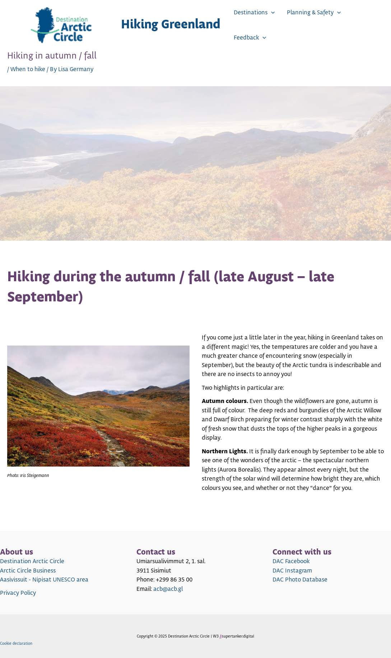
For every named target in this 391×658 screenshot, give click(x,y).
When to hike (27, 69)
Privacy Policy (18, 593)
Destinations (254, 12)
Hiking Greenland (170, 25)
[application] (271, 12)
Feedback (250, 37)
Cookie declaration (16, 643)
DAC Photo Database (300, 579)
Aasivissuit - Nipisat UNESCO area (44, 579)
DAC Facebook (291, 561)
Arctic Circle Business (28, 570)
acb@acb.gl (168, 589)
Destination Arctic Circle (32, 561)
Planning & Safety (314, 12)
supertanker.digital (238, 636)
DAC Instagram (292, 570)
